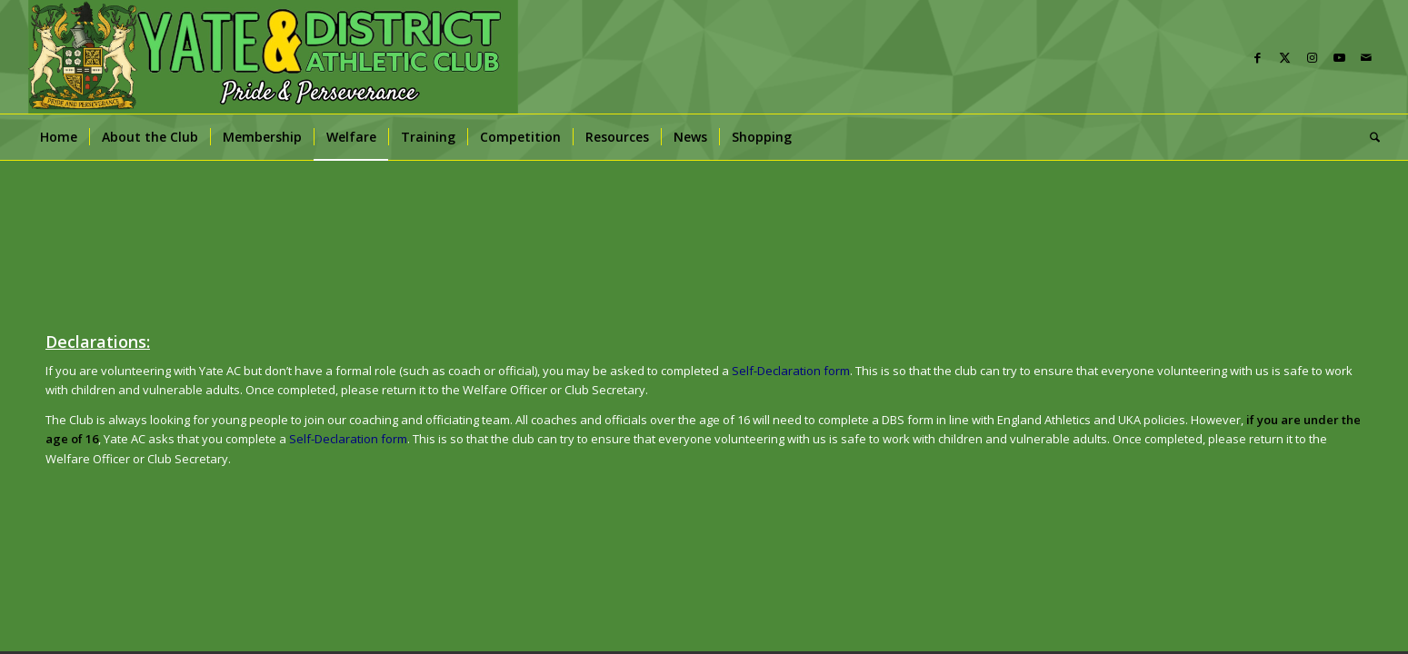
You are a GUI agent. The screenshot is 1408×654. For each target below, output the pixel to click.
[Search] (1369, 137)
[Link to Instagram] (1311, 57)
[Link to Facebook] (1257, 57)
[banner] (273, 57)
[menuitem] (58, 137)
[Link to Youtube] (1339, 57)
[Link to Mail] (1366, 57)
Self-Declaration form (348, 439)
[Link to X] (1284, 57)
